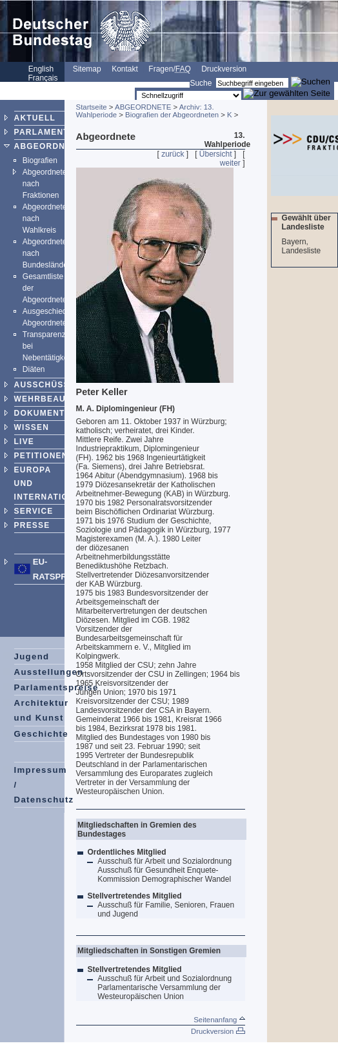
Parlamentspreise (56, 687)
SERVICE (34, 511)
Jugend (32, 656)
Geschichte (41, 734)
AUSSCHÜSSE (44, 384)
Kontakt (125, 68)
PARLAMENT (41, 132)
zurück (172, 154)
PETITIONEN (41, 455)
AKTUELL (34, 117)
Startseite (91, 107)
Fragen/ (169, 68)
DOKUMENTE (42, 413)
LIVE (24, 441)
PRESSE (32, 525)
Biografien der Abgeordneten (172, 115)
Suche (201, 83)
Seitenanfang (219, 1020)
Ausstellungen (49, 672)
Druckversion (223, 68)
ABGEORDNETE (48, 146)
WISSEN (32, 427)
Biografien (40, 160)
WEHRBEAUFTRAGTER (64, 398)
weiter (230, 163)
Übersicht (215, 154)
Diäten (34, 369)
